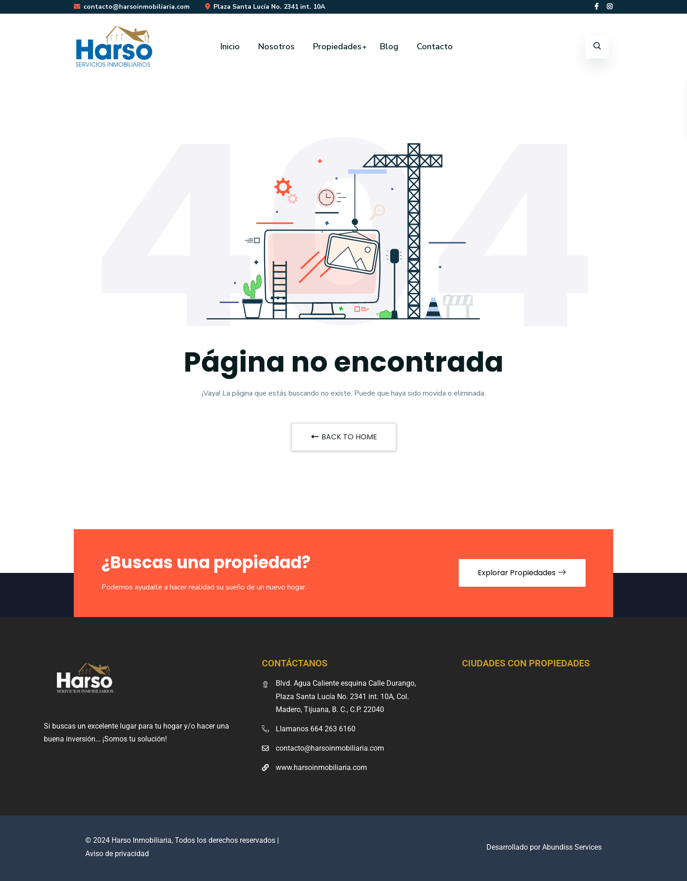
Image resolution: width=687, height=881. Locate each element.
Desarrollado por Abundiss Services (544, 847)
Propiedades (337, 46)
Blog (389, 46)
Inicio (230, 46)
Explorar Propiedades (522, 572)
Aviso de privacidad (117, 853)
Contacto (435, 46)
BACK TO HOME (343, 437)
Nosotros (276, 46)
